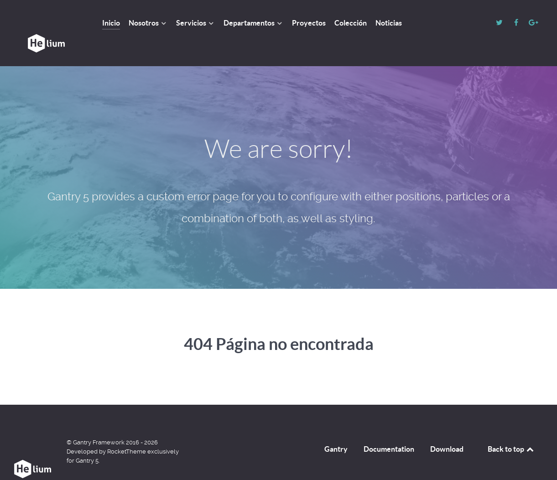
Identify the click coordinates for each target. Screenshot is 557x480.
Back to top (511, 428)
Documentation (389, 428)
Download (446, 428)
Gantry (336, 428)
